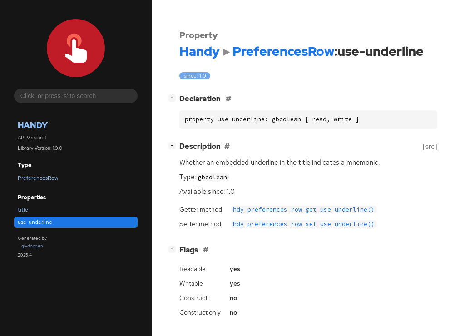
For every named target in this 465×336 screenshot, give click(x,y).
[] (173, 98)
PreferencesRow (38, 178)
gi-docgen (32, 246)
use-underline (35, 222)
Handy (33, 125)
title (23, 209)
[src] (430, 146)
